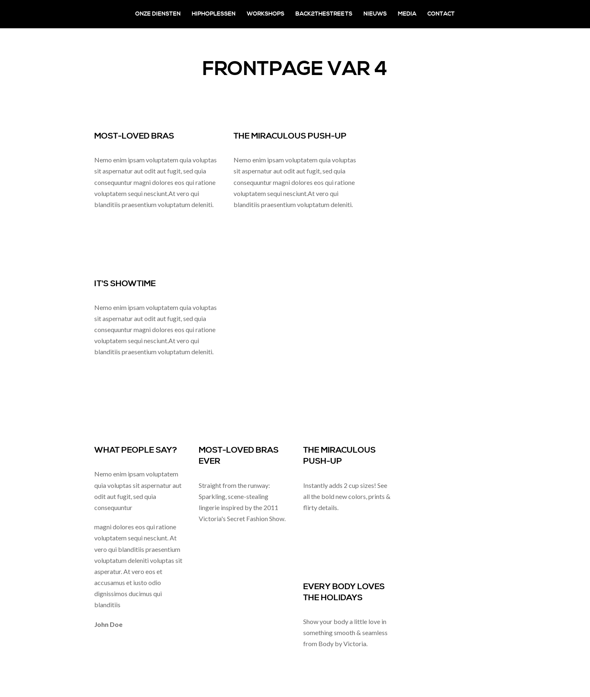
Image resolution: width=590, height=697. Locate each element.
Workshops (265, 14)
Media (407, 14)
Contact (441, 14)
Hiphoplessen (214, 14)
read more (108, 224)
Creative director (148, 624)
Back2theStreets (323, 14)
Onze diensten (158, 14)
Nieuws (375, 14)
